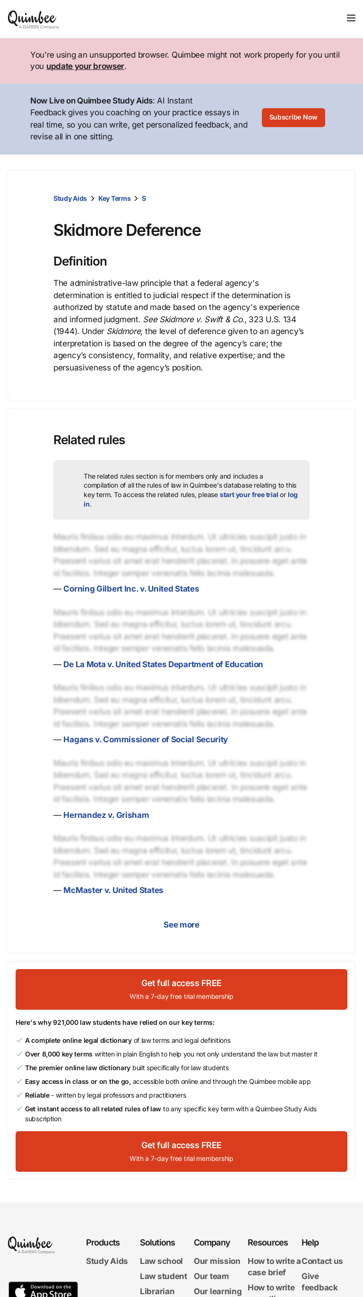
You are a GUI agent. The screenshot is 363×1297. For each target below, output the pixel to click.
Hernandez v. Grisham (106, 815)
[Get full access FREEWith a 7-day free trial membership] (181, 989)
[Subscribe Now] (293, 119)
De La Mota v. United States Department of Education (163, 664)
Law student (163, 1276)
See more (181, 924)
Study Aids (70, 198)
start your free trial (249, 494)
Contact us (322, 1261)
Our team (211, 1276)
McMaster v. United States (113, 890)
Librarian (157, 1291)
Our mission (217, 1261)
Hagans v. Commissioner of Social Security (145, 739)
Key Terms (114, 198)
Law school (161, 1261)
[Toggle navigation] (351, 18)
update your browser (85, 66)
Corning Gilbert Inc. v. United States (131, 588)
